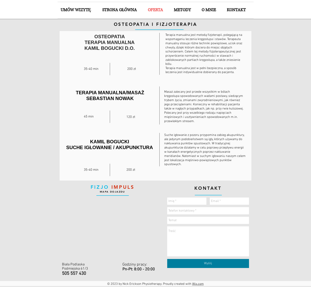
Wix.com (198, 284)
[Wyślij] (208, 263)
